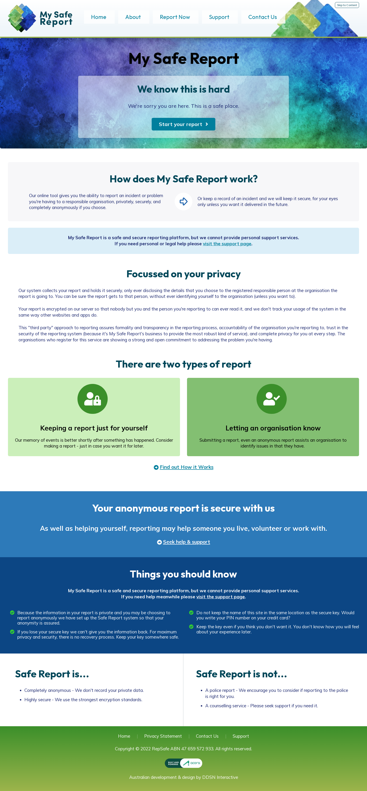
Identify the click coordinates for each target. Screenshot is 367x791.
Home (98, 16)
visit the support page (227, 243)
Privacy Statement (163, 736)
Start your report (180, 124)
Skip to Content (347, 5)
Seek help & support (186, 542)
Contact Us (262, 16)
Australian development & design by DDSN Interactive (183, 777)
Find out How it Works (186, 467)
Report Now (175, 16)
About (133, 16)
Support (219, 16)
